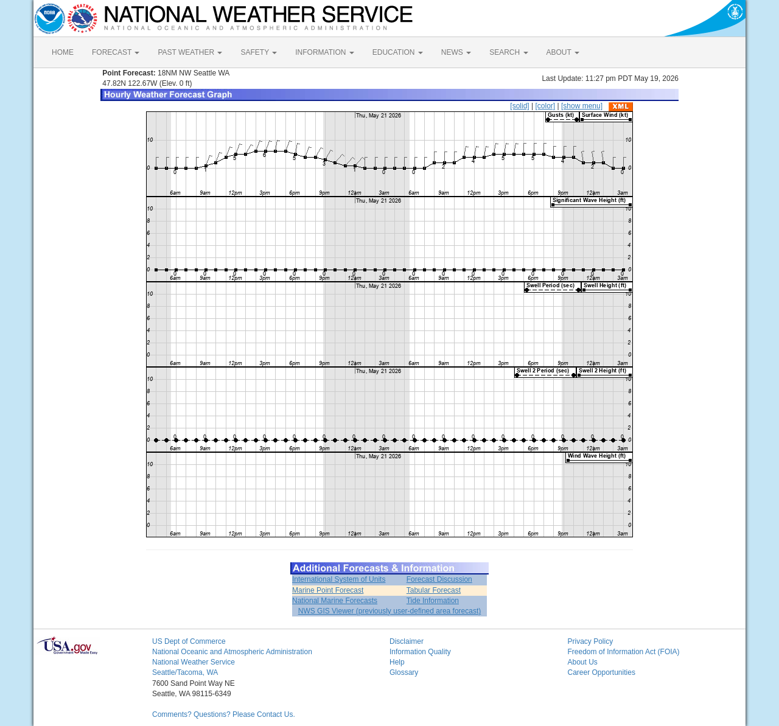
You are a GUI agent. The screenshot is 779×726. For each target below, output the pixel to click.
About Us (583, 662)
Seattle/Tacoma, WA (185, 672)
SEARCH (508, 52)
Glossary (404, 672)
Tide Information (433, 600)
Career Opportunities (601, 672)
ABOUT (563, 52)
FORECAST (115, 52)
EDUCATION (397, 52)
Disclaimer (407, 641)
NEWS (456, 52)
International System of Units (338, 579)
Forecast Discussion (439, 579)
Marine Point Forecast (327, 590)
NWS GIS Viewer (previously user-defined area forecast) (389, 611)
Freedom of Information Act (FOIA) (624, 651)
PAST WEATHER (190, 52)
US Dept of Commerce (189, 641)
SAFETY (258, 52)
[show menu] (582, 106)
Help (397, 662)
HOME (63, 52)
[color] (545, 106)
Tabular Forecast (434, 590)
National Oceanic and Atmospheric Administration (232, 651)
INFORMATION (324, 52)
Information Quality (420, 651)
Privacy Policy (590, 641)
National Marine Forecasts (334, 600)
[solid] (519, 106)
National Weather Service (193, 662)
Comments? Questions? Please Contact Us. (223, 714)
